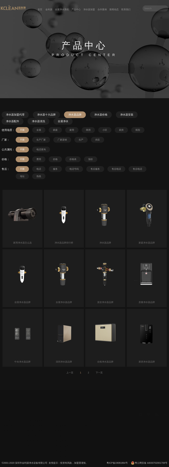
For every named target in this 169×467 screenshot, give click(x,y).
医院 (137, 130)
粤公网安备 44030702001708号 (151, 463)
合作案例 (102, 9)
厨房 (121, 130)
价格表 (72, 159)
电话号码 (74, 169)
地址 (22, 176)
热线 (38, 176)
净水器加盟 (89, 9)
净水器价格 (100, 114)
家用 (71, 130)
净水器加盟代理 (15, 114)
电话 (38, 169)
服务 (55, 169)
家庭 (55, 130)
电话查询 (41, 149)
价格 (55, 159)
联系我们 (126, 9)
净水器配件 (12, 121)
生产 (81, 139)
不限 (22, 130)
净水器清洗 (38, 121)
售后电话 (116, 169)
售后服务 (95, 169)
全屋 (38, 130)
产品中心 (76, 9)
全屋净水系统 (62, 9)
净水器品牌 (75, 114)
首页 (40, 9)
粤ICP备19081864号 (117, 463)
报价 (90, 159)
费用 (38, 159)
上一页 (69, 372)
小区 (104, 130)
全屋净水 (63, 121)
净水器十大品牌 (46, 114)
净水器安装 (126, 114)
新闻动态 (114, 9)
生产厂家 (41, 139)
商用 (88, 130)
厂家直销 (62, 139)
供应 (97, 139)
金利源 (48, 9)
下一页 (99, 372)
